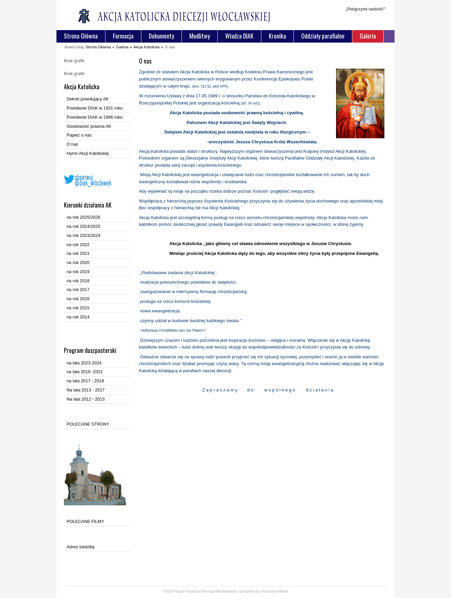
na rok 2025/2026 (83, 217)
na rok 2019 (78, 271)
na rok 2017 (78, 289)
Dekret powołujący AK (88, 98)
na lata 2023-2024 (84, 362)
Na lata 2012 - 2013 (85, 399)
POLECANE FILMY (85, 521)
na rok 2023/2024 (83, 235)
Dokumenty (161, 35)
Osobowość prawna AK (89, 126)
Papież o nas (79, 135)
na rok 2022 (78, 244)
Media (283, 591)
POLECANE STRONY (88, 424)
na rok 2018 (78, 280)
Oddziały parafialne (323, 35)
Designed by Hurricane (258, 591)
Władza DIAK (239, 35)
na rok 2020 (78, 262)
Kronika (277, 35)
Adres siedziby (81, 546)
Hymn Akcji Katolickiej (88, 153)
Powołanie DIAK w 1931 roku (95, 108)
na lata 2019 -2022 (85, 371)
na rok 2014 (78, 316)
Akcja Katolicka (147, 47)
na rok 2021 (78, 253)
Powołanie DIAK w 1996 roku (95, 117)
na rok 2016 (78, 298)
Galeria (368, 35)
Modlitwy (199, 35)
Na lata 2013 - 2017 (85, 389)
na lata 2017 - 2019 (85, 380)
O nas (72, 144)
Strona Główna (81, 35)
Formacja (123, 35)
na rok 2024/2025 (83, 226)
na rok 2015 (78, 307)
